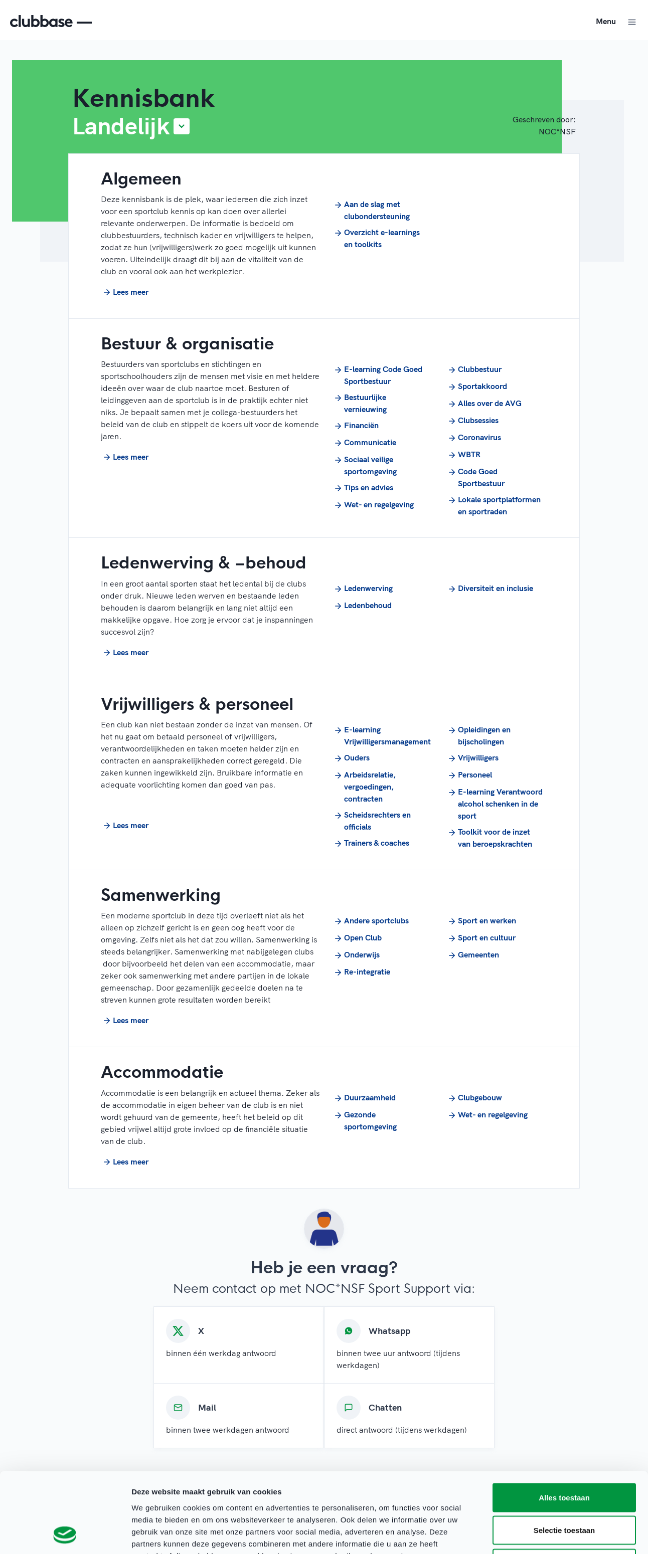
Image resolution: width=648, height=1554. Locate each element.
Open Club (357, 937)
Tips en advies (362, 487)
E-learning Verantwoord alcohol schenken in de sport (494, 803)
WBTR (463, 454)
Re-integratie (361, 972)
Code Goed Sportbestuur (475, 476)
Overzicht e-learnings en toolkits (376, 237)
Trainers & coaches (370, 843)
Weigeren (564, 1488)
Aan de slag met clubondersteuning (371, 209)
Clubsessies (472, 420)
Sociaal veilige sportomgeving (364, 464)
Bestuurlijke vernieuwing (359, 402)
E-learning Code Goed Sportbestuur (377, 374)
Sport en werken (481, 920)
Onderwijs (356, 954)
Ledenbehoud (362, 605)
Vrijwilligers (472, 757)
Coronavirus (473, 437)
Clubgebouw (474, 1097)
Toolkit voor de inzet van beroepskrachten (489, 837)
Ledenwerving (362, 588)
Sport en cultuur (481, 937)
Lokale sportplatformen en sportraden (493, 504)
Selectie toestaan (564, 1455)
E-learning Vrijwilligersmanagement (381, 734)
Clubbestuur (474, 369)
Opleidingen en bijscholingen (478, 734)
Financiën (355, 425)
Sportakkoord (476, 386)
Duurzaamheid (364, 1097)
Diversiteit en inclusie (489, 588)
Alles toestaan (564, 1422)
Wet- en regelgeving (373, 504)
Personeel (469, 775)
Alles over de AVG (484, 403)
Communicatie (364, 442)
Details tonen (542, 1534)
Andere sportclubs (370, 920)
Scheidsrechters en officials (371, 820)
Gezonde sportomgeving (364, 1119)
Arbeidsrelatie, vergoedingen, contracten (364, 786)
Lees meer (124, 291)
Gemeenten (472, 954)
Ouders (351, 757)
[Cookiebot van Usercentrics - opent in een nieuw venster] (65, 1534)
